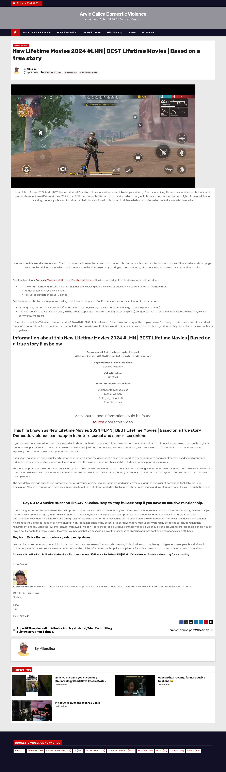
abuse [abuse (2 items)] (19, 750)
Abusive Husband (21, 46)
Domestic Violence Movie (37, 32)
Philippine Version (67, 32)
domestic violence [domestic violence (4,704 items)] (121, 750)
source (98, 422)
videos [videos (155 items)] (193, 750)
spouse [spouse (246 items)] (177, 750)
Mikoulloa (31, 69)
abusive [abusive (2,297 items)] (35, 750)
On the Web (148, 32)
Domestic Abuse (92, 32)
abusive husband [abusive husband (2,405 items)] (58, 750)
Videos (132, 32)
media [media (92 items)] (161, 750)
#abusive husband (53, 72)
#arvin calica (71, 72)
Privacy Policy (114, 32)
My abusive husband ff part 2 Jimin (77, 702)
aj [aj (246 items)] (78, 750)
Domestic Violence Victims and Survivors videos (63, 280)
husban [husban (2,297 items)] (145, 750)
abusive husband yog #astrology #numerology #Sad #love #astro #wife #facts (80, 681)
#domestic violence (88, 72)
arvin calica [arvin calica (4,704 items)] (95, 750)
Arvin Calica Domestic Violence (113, 14)
